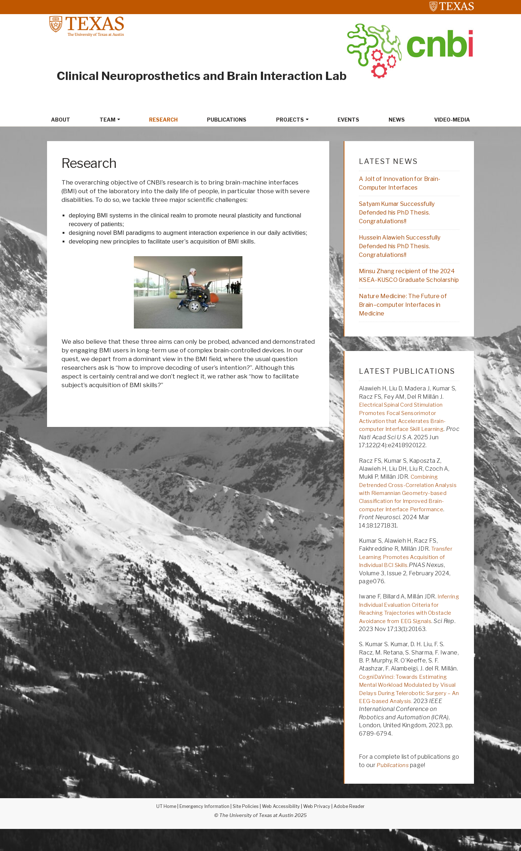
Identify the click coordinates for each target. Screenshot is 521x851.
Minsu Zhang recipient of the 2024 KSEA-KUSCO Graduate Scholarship (403, 283)
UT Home (161, 828)
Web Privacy (319, 828)
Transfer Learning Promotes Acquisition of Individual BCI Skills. (407, 571)
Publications (394, 787)
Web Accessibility (282, 828)
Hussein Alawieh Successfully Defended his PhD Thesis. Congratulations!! (403, 249)
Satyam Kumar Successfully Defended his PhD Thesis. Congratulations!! (401, 214)
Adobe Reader (353, 828)
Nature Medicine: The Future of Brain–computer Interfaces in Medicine (406, 318)
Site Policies (245, 828)
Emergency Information (202, 828)
